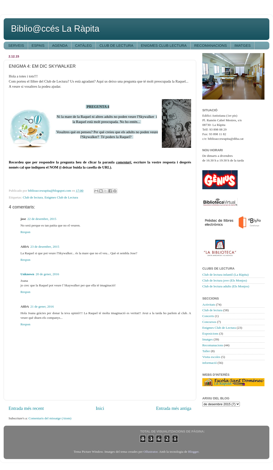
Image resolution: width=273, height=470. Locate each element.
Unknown (27, 274)
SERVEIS (16, 45)
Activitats (208, 304)
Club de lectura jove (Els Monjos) (224, 280)
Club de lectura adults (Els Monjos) (225, 286)
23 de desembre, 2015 (44, 246)
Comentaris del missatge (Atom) (50, 418)
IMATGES (242, 45)
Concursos (209, 322)
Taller (206, 351)
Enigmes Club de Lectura (61, 197)
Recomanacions (212, 345)
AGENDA (60, 45)
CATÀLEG (83, 45)
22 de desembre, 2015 (42, 219)
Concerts (208, 316)
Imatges (207, 339)
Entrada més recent (26, 408)
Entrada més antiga (173, 408)
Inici (100, 408)
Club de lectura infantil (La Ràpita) (225, 274)
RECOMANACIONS (210, 45)
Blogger (193, 451)
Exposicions (210, 333)
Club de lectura (33, 197)
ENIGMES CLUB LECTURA (164, 45)
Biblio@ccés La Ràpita (55, 29)
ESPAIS (38, 45)
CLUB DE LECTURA (116, 45)
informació (209, 363)
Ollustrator (151, 451)
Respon (25, 232)
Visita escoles (211, 357)
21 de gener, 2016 (42, 306)
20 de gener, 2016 (47, 274)
